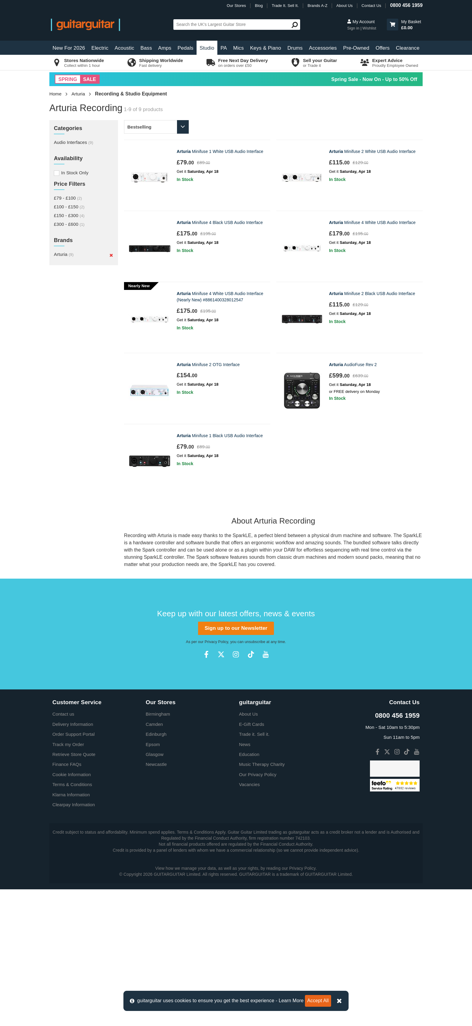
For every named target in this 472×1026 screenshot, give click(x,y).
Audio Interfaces (73, 142)
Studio (207, 48)
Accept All (318, 1000)
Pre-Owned (356, 48)
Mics (238, 48)
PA (223, 48)
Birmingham (158, 850)
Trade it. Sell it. (254, 870)
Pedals (186, 48)
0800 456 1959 (406, 5)
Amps (164, 48)
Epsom (153, 881)
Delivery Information (72, 860)
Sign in (353, 28)
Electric (100, 48)
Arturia (78, 93)
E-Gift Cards (251, 860)
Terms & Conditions (72, 921)
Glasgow (154, 891)
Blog (259, 5)
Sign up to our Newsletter (236, 765)
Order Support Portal (73, 870)
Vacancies (249, 921)
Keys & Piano (265, 48)
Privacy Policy (216, 778)
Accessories (323, 48)
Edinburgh (156, 870)
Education (249, 891)
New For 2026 (69, 48)
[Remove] (111, 255)
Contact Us (371, 5)
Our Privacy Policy (257, 911)
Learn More (291, 1000)
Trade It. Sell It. (285, 5)
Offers (383, 48)
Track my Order (68, 881)
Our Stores (236, 5)
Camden (154, 860)
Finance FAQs (66, 900)
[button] (392, 24)
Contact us (63, 850)
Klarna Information (71, 931)
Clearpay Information (73, 941)
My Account (360, 21)
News (244, 881)
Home (55, 93)
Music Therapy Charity (262, 900)
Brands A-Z (318, 5)
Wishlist (369, 28)
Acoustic (124, 48)
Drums (295, 48)
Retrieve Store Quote (73, 891)
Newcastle (156, 900)
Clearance (407, 48)
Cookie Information (71, 911)
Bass (146, 48)
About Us (344, 5)
